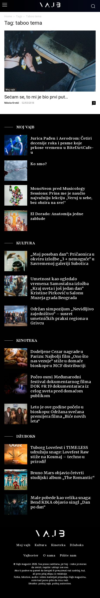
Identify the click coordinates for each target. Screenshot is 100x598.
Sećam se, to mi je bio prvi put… (36, 97)
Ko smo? (38, 163)
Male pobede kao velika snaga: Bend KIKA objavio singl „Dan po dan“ (60, 502)
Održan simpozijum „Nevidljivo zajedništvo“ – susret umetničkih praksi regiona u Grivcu (62, 316)
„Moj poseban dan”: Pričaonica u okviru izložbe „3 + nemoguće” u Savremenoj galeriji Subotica (62, 259)
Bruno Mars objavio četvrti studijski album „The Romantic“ (62, 475)
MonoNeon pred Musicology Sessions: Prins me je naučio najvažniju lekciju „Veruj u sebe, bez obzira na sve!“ (61, 195)
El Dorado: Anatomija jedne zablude (56, 216)
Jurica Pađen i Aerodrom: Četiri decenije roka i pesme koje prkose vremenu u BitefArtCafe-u (61, 145)
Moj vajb (10, 89)
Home (8, 16)
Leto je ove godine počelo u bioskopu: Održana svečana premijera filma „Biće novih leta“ (58, 414)
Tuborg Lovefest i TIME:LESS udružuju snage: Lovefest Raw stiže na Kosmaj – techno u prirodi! (59, 454)
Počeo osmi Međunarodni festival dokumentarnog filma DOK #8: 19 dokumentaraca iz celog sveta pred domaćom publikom (60, 386)
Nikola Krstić (11, 102)
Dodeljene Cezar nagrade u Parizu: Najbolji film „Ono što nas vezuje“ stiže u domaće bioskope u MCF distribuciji (59, 358)
